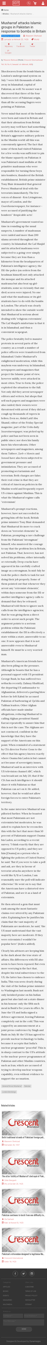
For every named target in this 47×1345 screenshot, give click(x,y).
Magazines (7, 1300)
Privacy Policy (31, 1296)
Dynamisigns (35, 1341)
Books (5, 1291)
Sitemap (28, 1304)
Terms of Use (30, 1291)
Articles (6, 14)
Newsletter (30, 1300)
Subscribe (29, 1287)
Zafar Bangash (10, 1180)
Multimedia (7, 1304)
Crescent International (13, 1258)
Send (24, 1329)
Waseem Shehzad (34, 36)
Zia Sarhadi (9, 1219)
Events (6, 1296)
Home (5, 10)
